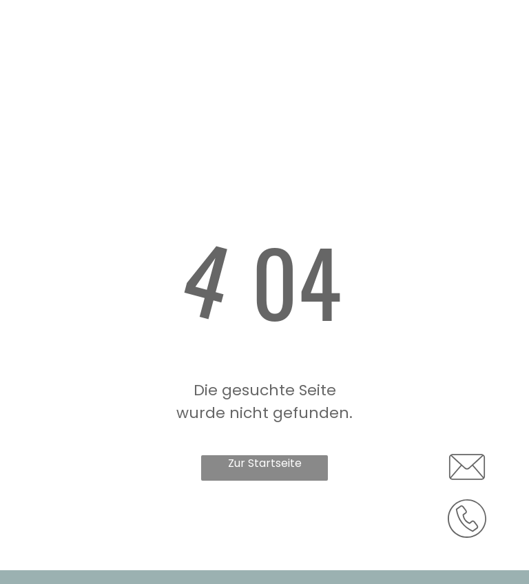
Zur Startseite (265, 463)
